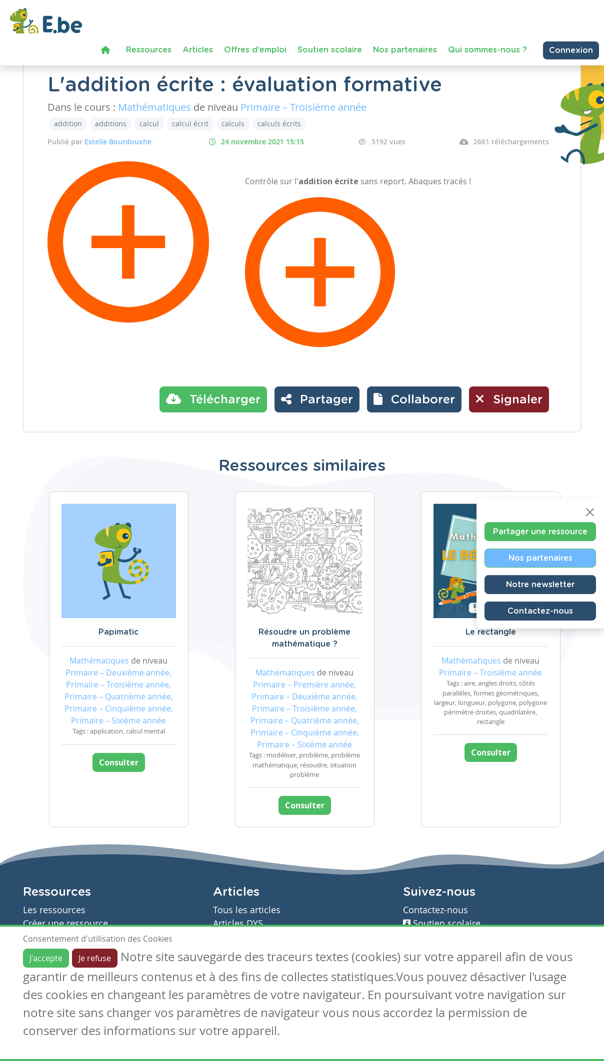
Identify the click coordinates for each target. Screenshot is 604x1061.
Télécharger (213, 399)
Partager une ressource (540, 531)
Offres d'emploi (255, 50)
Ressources (149, 50)
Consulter (118, 762)
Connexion (571, 50)
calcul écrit (190, 123)
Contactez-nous (540, 611)
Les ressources (54, 910)
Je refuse (94, 958)
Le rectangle (491, 632)
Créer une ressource (65, 923)
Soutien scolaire (330, 50)
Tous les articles (246, 910)
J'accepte (46, 958)
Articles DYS (238, 923)
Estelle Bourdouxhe (118, 141)
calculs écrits (279, 123)
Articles (197, 50)
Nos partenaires (405, 50)
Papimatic (118, 632)
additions (110, 123)
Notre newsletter (540, 584)
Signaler (509, 399)
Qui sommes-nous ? (487, 50)
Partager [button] (317, 399)
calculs (233, 123)
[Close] (590, 512)
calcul (149, 123)
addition (68, 123)
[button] (414, 399)
